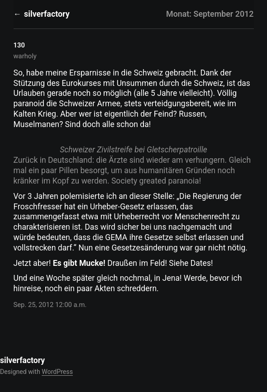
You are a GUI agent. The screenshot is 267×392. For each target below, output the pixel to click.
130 (19, 45)
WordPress (57, 371)
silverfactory (47, 14)
